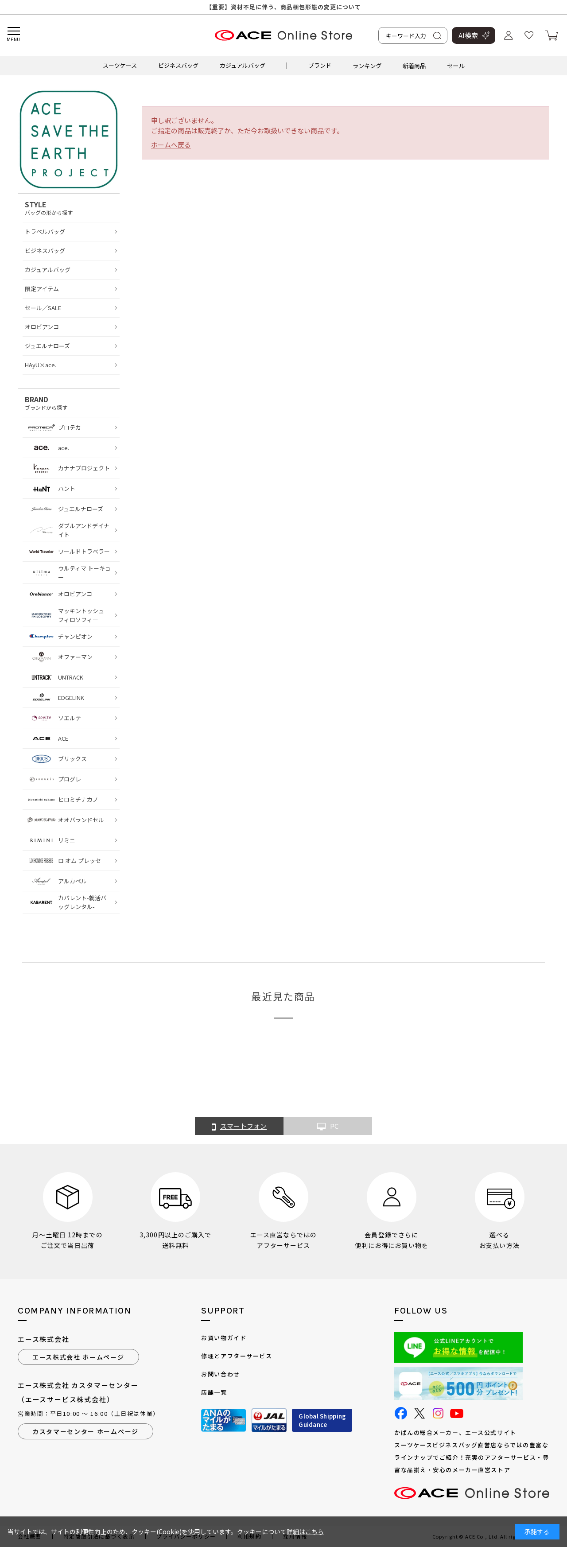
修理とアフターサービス (236, 1356)
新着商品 (414, 65)
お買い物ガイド (223, 1337)
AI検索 (468, 35)
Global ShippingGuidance (322, 1420)
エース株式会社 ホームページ (78, 1357)
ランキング (367, 65)
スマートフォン (239, 1126)
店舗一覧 (214, 1392)
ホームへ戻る (171, 144)
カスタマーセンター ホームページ (85, 1431)
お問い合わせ (220, 1374)
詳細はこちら (305, 1531)
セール (455, 65)
